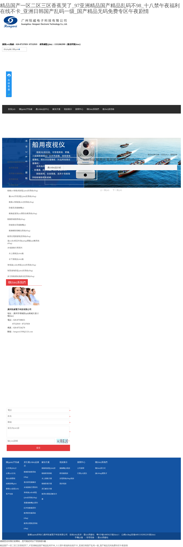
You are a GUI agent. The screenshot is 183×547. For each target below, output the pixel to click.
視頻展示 (63, 462)
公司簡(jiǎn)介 (11, 468)
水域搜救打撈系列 (31, 487)
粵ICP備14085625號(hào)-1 (108, 535)
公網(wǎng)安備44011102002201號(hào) (138, 535)
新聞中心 (81, 462)
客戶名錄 (9, 494)
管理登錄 (90, 537)
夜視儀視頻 (63, 473)
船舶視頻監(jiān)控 (49, 468)
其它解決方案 (47, 489)
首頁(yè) (164, 155)
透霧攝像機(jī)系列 (31, 503)
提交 (38, 448)
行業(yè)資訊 (82, 473)
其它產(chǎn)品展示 (31, 464)
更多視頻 (62, 484)
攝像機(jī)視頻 (64, 468)
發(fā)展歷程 (10, 478)
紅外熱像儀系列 (30, 508)
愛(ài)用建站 (89, 535)
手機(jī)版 (79, 537)
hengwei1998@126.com (23, 332)
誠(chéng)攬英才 (101, 473)
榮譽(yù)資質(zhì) (12, 489)
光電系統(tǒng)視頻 (66, 478)
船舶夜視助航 (47, 473)
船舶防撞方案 (47, 484)
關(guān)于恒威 (12, 462)
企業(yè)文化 (11, 473)
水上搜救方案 (47, 478)
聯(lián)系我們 (101, 462)
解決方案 (46, 462)
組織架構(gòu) (11, 484)
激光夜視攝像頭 (30, 482)
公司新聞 (80, 468)
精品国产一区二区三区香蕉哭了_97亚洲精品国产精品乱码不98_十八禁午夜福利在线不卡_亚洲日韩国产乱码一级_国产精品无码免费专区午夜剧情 (90, 8)
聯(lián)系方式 (100, 468)
